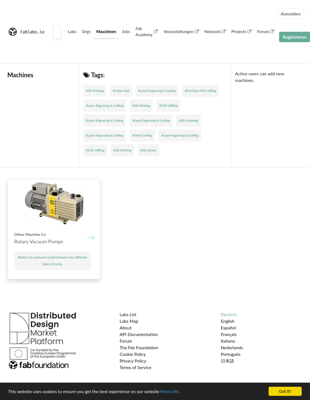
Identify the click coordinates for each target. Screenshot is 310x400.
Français (229, 334)
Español (228, 327)
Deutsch (229, 314)
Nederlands (232, 347)
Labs (72, 31)
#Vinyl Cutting (142, 135)
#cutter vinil (121, 90)
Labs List (128, 314)
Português (230, 354)
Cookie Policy (133, 354)
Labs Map (129, 321)
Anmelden (290, 13)
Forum (265, 31)
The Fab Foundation (139, 347)
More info (169, 391)
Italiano (228, 340)
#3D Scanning (188, 120)
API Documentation (139, 334)
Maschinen (106, 31)
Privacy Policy (133, 360)
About (126, 327)
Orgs (86, 31)
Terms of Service (135, 367)
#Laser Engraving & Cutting (157, 90)
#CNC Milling (168, 105)
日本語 (227, 360)
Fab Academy (147, 31)
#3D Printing (95, 90)
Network (215, 31)
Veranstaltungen (181, 31)
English (228, 321)
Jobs (126, 31)
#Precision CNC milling (200, 90)
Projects (241, 31)
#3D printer (149, 150)
